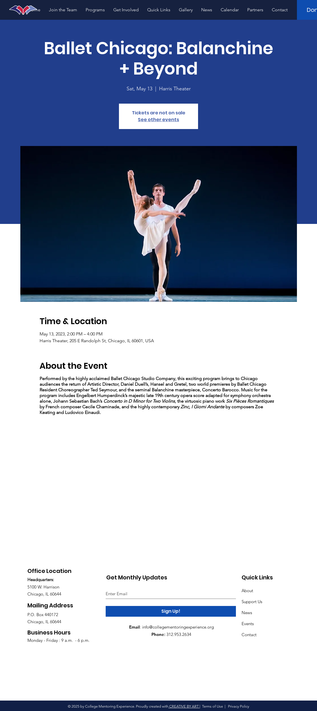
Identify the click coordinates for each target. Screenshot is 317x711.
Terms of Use (212, 706)
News (247, 612)
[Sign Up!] (171, 611)
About (247, 590)
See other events (158, 119)
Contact (249, 634)
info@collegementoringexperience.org (178, 627)
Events (248, 623)
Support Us (252, 601)
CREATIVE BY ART (183, 706)
